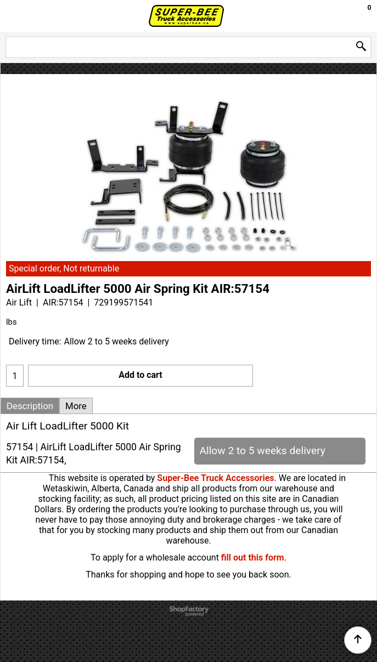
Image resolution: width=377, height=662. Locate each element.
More (76, 405)
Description (30, 405)
